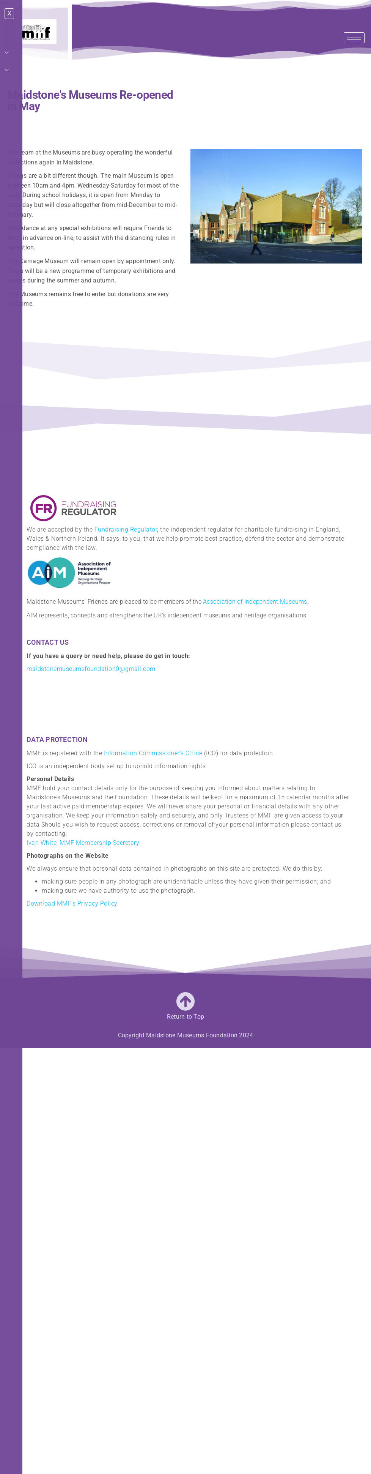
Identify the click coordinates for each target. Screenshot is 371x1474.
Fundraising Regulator (125, 529)
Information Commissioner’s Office (153, 753)
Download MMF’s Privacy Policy (72, 903)
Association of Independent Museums (255, 601)
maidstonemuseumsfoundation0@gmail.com (91, 668)
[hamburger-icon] (354, 37)
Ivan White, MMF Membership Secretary (83, 842)
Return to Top (185, 1016)
